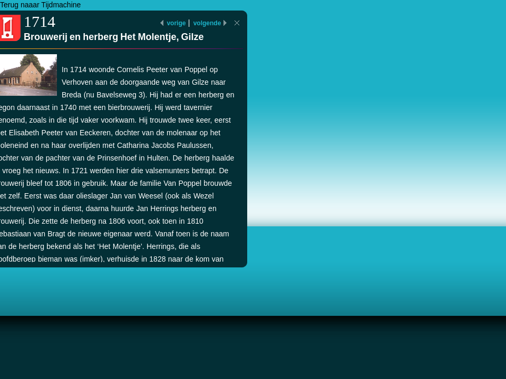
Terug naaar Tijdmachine (40, 5)
